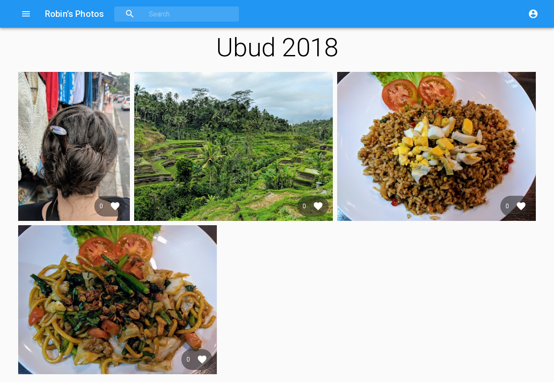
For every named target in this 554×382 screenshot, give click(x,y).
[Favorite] (115, 206)
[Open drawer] (26, 13)
